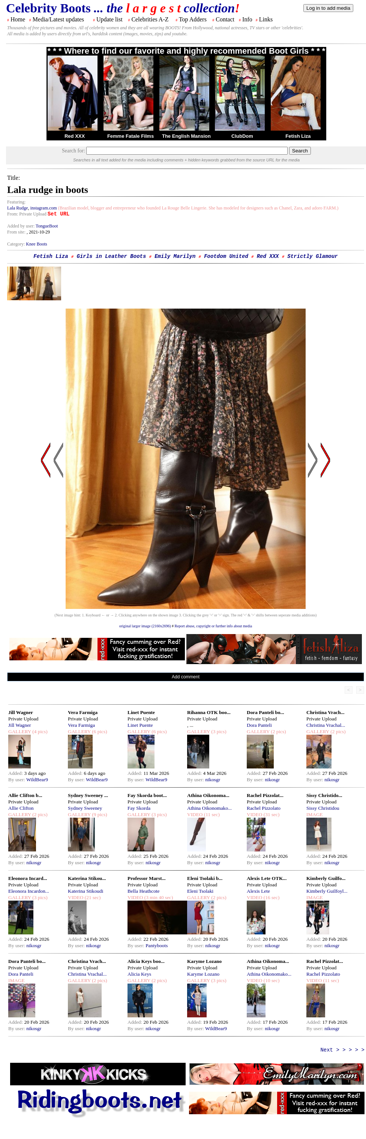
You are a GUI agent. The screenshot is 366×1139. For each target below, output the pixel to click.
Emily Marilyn (174, 256)
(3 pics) (218, 731)
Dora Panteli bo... (265, 712)
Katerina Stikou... (87, 878)
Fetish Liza (297, 136)
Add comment (186, 676)
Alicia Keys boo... (146, 961)
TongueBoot (47, 226)
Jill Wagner (20, 712)
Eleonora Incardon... (28, 891)
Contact (225, 19)
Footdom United (226, 256)
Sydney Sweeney (85, 808)
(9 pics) (99, 814)
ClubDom (242, 136)
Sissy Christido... (324, 795)
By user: (17, 779)
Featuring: (16, 202)
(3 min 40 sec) (158, 897)
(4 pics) (39, 731)
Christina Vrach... (325, 712)
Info (247, 19)
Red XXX (74, 136)
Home (17, 19)
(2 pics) (278, 731)
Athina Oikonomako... (209, 808)
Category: (16, 244)
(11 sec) (210, 814)
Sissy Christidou (322, 808)
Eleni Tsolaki (200, 891)
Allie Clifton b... (25, 795)
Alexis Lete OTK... (266, 878)
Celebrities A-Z (149, 19)
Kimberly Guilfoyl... (327, 891)
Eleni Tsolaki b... (204, 878)
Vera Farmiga (83, 712)
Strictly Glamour (312, 256)
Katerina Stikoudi (85, 891)
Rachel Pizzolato (263, 808)
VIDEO (194, 814)
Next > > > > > (342, 1050)
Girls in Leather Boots (111, 256)
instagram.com (43, 208)
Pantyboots (157, 945)
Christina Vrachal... (325, 725)
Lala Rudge (17, 208)
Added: (16, 773)
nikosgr (212, 779)
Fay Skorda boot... (147, 795)
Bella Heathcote (143, 891)
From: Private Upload (26, 214)
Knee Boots (36, 244)
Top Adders (193, 19)
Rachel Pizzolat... (265, 795)
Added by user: (21, 226)
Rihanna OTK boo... (209, 712)
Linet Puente (141, 712)
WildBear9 (37, 779)
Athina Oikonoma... (208, 795)
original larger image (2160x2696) (145, 626)
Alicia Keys (139, 974)
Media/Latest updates (58, 19)
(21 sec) (91, 897)
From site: (16, 232)
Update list (109, 19)
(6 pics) (99, 731)
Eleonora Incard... (27, 878)
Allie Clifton (21, 808)
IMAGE (314, 814)
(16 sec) (270, 897)
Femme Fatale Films (130, 136)
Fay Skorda (139, 808)
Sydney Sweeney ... (88, 795)
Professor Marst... (147, 878)
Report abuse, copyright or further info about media (213, 626)
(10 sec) (270, 980)
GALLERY (19, 731)
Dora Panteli (259, 725)
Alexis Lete (258, 891)
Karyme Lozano (204, 961)
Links (266, 19)
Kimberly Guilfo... (325, 878)
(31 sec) (270, 814)
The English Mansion (186, 136)
